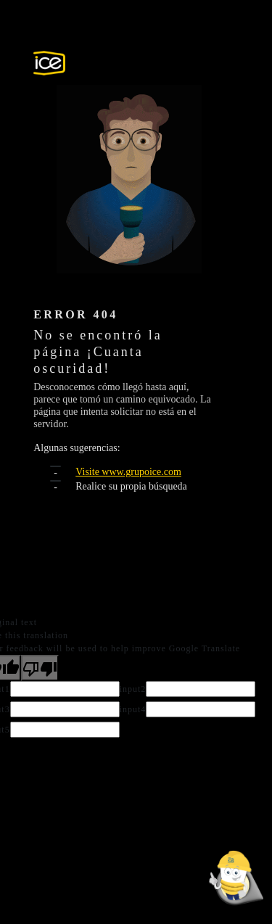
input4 (133, 709)
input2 (133, 689)
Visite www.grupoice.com (128, 471)
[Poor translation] (40, 668)
